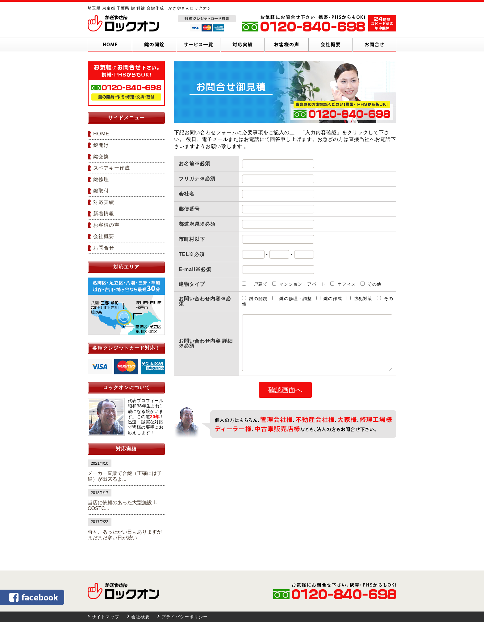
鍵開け (101, 145)
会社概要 (103, 236)
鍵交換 (101, 156)
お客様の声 (106, 225)
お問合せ (103, 247)
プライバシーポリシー (184, 616)
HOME (101, 133)
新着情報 (103, 213)
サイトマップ (105, 616)
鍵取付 (101, 190)
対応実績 (103, 202)
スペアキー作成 (111, 168)
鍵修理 (101, 179)
